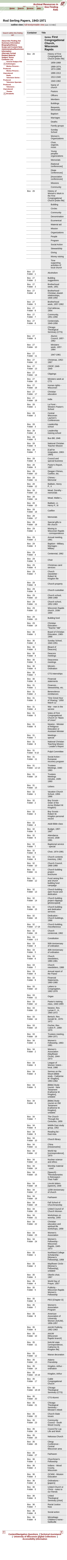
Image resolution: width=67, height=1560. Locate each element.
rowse (30, 8)
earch (21, 8)
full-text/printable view (35, 25)
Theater (9, 91)
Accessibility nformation (34, 1539)
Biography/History (9, 45)
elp (39, 8)
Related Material (8, 55)
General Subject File (14, 61)
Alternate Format (9, 53)
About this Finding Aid (11, 41)
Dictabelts (10, 94)
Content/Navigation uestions (23, 1534)
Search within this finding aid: (12, 34)
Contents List (7, 59)
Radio (8, 75)
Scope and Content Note (12, 47)
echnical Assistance (50, 1534)
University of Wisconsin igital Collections (34, 1536)
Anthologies (11, 64)
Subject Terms (8, 57)
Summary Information (11, 43)
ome (12, 8)
